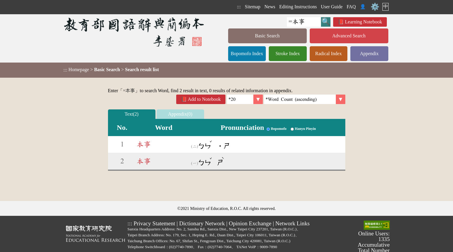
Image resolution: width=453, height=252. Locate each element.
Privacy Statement (154, 223)
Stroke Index (288, 53)
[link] (304, 99)
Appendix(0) (180, 114)
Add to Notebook (204, 99)
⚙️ (375, 7)
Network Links (292, 223)
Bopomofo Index (247, 53)
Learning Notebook (363, 21)
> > (111, 69)
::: (239, 6)
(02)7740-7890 (181, 247)
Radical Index (328, 53)
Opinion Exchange (250, 223)
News (269, 6)
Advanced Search (348, 35)
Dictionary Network (202, 223)
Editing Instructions (298, 6)
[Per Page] (245, 99)
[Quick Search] (304, 22)
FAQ (351, 6)
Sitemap (252, 6)
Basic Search (267, 35)
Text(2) (132, 114)
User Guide (332, 6)
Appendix (369, 53)
